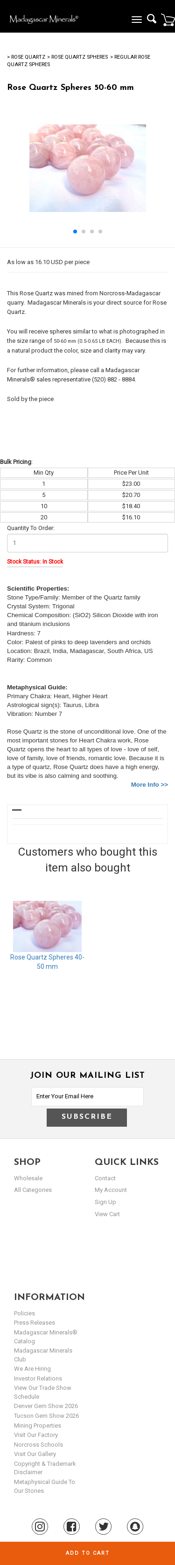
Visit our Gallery (35, 1453)
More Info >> (149, 784)
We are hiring (32, 1368)
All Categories (33, 1189)
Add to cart (88, 1553)
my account (111, 1189)
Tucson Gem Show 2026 (46, 1415)
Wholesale (28, 1178)
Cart (168, 19)
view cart (107, 1214)
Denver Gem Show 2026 (46, 1405)
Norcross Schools (38, 1444)
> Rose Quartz (26, 57)
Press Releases (34, 1322)
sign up (105, 1201)
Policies (24, 1313)
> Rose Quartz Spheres (77, 57)
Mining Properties (37, 1425)
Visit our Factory (36, 1434)
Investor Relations (38, 1378)
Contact (105, 1178)
